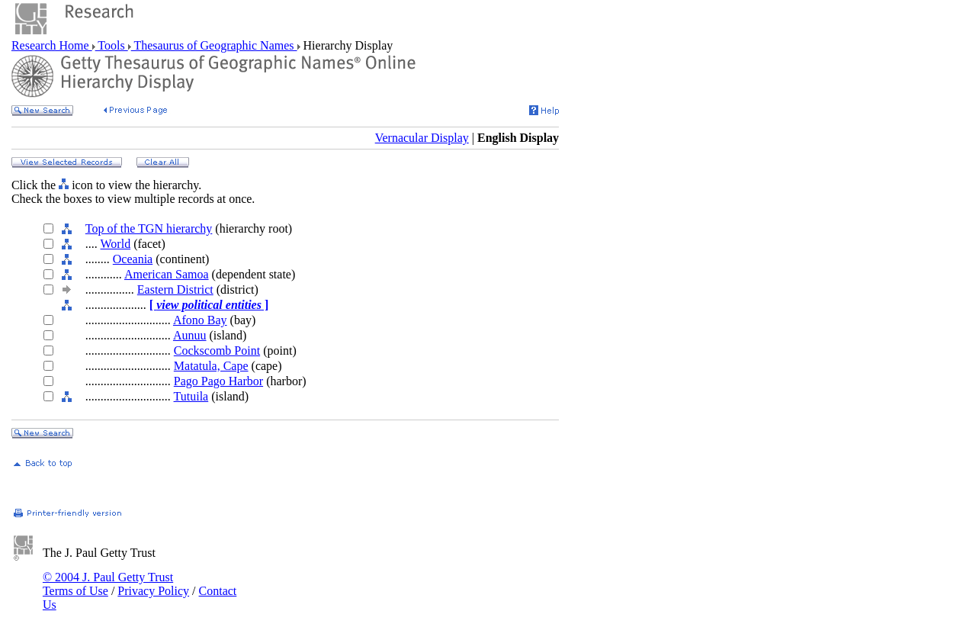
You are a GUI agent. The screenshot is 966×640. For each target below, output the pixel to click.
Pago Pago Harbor (218, 381)
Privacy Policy (153, 590)
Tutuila (191, 396)
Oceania (132, 258)
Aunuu (190, 335)
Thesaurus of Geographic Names (214, 45)
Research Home (51, 45)
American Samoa (166, 274)
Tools (111, 45)
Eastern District (175, 289)
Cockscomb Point (217, 350)
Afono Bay (200, 320)
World (116, 243)
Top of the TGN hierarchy (149, 228)
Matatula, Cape (211, 365)
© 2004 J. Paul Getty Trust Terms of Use (108, 584)
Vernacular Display (422, 137)
